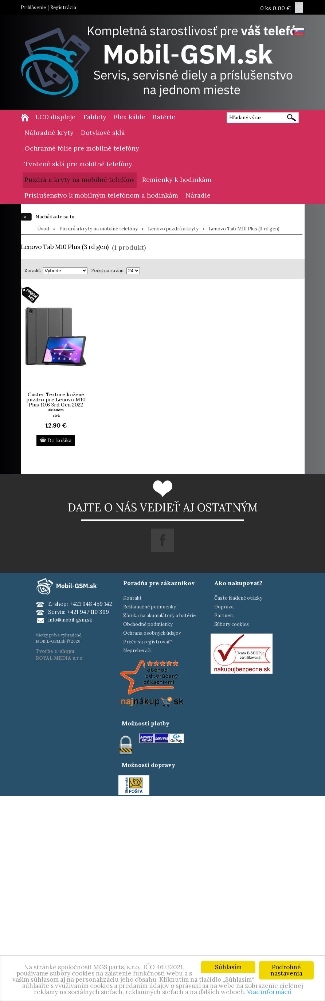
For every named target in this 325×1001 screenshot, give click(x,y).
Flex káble (129, 117)
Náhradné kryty (49, 132)
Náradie (198, 195)
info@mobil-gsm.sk (70, 620)
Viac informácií (269, 992)
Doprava (224, 607)
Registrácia (63, 7)
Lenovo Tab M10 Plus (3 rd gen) (244, 229)
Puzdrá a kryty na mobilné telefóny (79, 179)
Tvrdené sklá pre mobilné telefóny (78, 164)
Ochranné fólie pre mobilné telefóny (81, 148)
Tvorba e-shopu (55, 651)
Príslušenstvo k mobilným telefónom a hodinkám (101, 195)
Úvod (43, 229)
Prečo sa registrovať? (147, 642)
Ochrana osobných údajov (152, 633)
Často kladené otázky (238, 598)
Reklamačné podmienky (149, 607)
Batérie (164, 117)
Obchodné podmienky (148, 624)
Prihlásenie (33, 7)
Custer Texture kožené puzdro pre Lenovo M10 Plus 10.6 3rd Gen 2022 (56, 399)
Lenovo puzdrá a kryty (173, 229)
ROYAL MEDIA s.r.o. (59, 658)
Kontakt (132, 598)
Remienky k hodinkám (176, 179)
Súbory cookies (231, 624)
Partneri (224, 615)
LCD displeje (55, 117)
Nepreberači (137, 650)
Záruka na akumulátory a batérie (159, 615)
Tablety (94, 117)
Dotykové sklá (103, 132)
